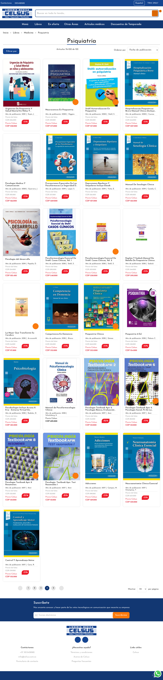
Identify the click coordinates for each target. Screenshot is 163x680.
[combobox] (94, 13)
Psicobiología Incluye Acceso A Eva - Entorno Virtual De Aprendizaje (20, 409)
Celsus (136, 652)
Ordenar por (120, 50)
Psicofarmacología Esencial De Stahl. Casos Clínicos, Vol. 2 (100, 259)
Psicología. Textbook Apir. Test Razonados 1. (60, 483)
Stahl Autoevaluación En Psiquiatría (97, 110)
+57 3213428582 (27, 652)
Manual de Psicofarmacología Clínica (60, 409)
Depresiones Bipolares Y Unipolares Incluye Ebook (97, 184)
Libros (16, 33)
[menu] (81, 24)
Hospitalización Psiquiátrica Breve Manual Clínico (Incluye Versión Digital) (140, 110)
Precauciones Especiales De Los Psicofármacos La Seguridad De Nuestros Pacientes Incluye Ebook (61, 184)
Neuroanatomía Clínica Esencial (141, 483)
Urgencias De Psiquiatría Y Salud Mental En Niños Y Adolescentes (18, 110)
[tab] (11, 51)
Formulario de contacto (27, 661)
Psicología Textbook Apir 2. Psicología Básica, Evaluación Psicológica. (99, 409)
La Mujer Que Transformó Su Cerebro (19, 334)
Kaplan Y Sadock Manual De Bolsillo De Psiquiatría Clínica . (140, 259)
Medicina (28, 33)
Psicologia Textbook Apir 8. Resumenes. (18, 483)
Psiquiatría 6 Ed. (133, 334)
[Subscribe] (121, 615)
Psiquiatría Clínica (94, 334)
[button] (139, 3)
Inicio (5, 33)
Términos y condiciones (81, 652)
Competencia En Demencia (58, 334)
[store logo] (17, 13)
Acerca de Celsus (81, 657)
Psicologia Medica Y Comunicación (15, 184)
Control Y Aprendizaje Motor (19, 560)
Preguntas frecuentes (81, 661)
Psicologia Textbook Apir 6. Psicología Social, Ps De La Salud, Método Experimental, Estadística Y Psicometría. (139, 409)
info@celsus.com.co (27, 657)
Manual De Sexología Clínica (139, 184)
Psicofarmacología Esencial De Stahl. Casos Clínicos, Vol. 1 (60, 259)
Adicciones (90, 483)
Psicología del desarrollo (17, 259)
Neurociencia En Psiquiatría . (59, 110)
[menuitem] (25, 24)
